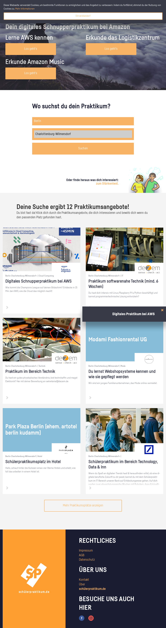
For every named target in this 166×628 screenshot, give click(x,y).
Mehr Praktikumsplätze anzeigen (83, 505)
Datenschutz (87, 559)
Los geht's (30, 48)
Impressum (86, 550)
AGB (81, 555)
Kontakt (84, 579)
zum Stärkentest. (107, 183)
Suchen (83, 148)
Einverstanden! (83, 16)
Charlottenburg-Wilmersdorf (83, 134)
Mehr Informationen (25, 9)
